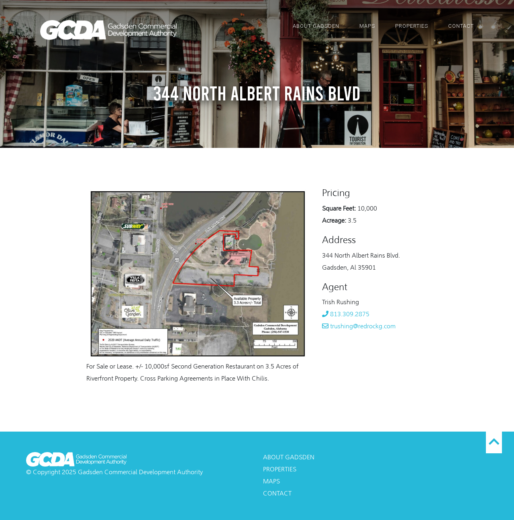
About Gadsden (316, 26)
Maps (367, 26)
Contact (461, 26)
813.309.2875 (345, 314)
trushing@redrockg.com (359, 326)
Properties (411, 26)
